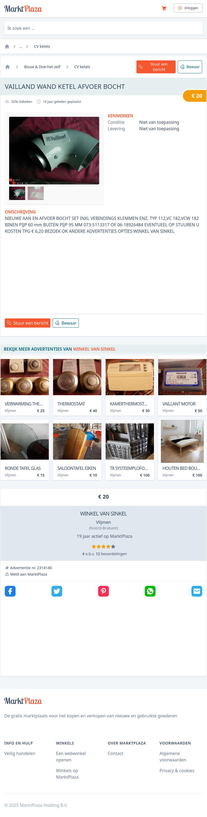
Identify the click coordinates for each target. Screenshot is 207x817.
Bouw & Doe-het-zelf (42, 66)
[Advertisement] (103, 272)
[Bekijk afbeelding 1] (17, 193)
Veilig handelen (19, 753)
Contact (115, 753)
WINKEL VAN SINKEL (103, 513)
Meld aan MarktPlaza (28, 574)
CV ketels (42, 46)
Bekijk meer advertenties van (60, 349)
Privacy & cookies (177, 771)
